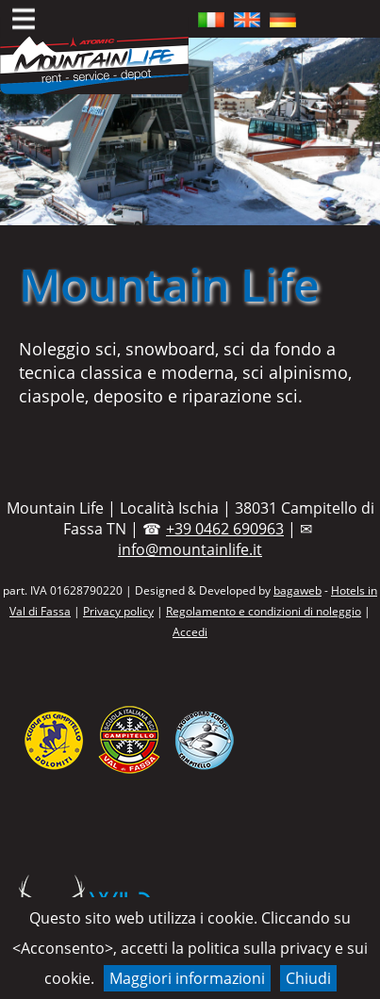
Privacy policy (118, 611)
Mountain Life (169, 284)
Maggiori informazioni (187, 978)
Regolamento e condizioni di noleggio (263, 611)
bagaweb (297, 590)
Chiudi (308, 978)
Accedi (190, 632)
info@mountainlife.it (190, 549)
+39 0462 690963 (225, 528)
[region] (190, 131)
